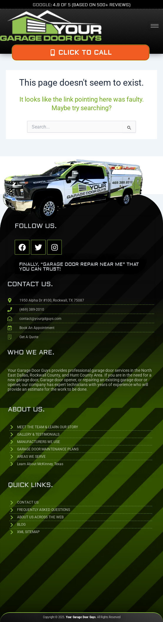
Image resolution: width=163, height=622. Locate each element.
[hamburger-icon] (154, 26)
